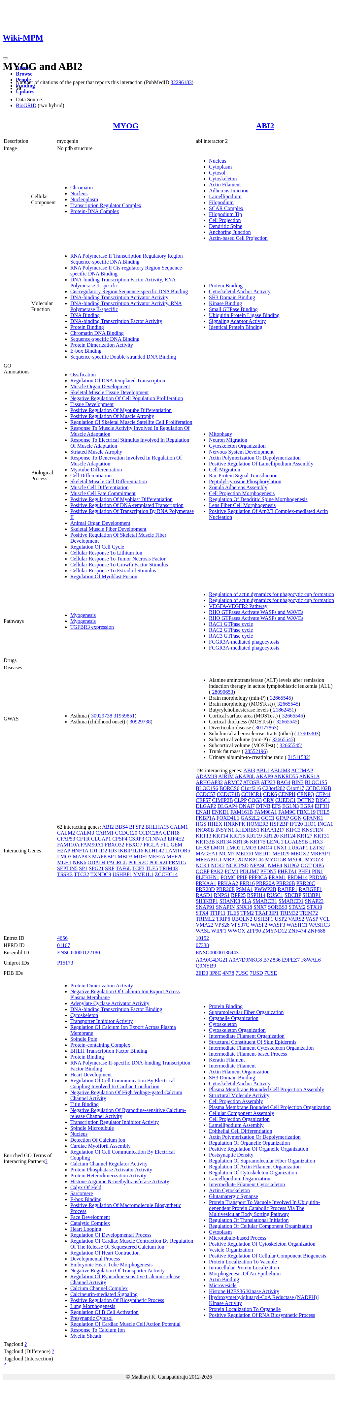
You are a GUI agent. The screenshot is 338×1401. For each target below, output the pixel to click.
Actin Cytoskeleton (229, 1190)
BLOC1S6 (207, 788)
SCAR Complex (226, 208)
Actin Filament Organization (239, 1071)
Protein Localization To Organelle (245, 1309)
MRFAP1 (320, 853)
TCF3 (138, 868)
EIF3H (322, 806)
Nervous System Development (241, 452)
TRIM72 (308, 913)
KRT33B (205, 841)
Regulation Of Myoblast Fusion (103, 576)
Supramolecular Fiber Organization (246, 1012)
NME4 (275, 865)
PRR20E (225, 889)
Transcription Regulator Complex (105, 205)
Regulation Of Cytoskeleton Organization (253, 1172)
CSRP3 (136, 839)
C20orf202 (273, 788)
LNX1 (280, 847)
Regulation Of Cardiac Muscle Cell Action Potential (125, 1324)
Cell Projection (225, 220)
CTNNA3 (156, 839)
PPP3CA (258, 877)
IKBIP (125, 850)
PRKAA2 (228, 883)
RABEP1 (287, 889)
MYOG (125, 125)
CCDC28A (150, 833)
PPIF (242, 877)
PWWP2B (265, 889)
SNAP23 (314, 901)
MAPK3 (81, 856)
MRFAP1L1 (209, 859)
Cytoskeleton (223, 178)
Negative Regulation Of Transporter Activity (117, 1270)
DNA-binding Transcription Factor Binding (116, 1009)
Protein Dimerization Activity (101, 345)
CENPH (286, 794)
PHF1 (304, 871)
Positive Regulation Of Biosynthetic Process (117, 1300)
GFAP (282, 818)
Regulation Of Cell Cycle (97, 547)
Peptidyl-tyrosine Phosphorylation (245, 481)
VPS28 (222, 925)
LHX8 (202, 847)
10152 (202, 938)
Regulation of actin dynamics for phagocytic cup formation (271, 594)
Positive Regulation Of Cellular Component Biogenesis (267, 1255)
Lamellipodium (225, 196)
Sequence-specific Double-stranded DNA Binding (123, 357)
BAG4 (283, 782)
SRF (109, 868)
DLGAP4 (227, 806)
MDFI (140, 856)
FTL (164, 844)
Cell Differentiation (91, 475)
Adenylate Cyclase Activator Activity (110, 1003)
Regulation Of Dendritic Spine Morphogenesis (258, 499)
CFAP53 (66, 839)
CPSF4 (119, 839)
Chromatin (81, 187)
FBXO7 (133, 844)
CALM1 (179, 827)
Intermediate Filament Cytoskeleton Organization (261, 1048)
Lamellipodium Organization (239, 1178)
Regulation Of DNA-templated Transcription (117, 380)
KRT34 (224, 841)
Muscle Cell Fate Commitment (103, 493)
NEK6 (79, 862)
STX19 (314, 907)
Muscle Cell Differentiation (99, 487)
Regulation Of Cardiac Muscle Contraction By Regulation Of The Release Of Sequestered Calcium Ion (131, 1244)
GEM (177, 844)
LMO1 (218, 847)
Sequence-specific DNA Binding (105, 339)
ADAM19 (206, 776)
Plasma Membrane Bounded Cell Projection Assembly (266, 1089)
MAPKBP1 (104, 856)
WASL (203, 931)
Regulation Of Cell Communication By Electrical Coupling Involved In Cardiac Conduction (122, 1083)
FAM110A (68, 844)
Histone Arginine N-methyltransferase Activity (119, 1181)
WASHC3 (319, 925)
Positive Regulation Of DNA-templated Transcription (127, 505)
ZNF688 (316, 931)
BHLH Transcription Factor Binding (108, 1051)
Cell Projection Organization (239, 1119)
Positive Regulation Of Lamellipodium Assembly (261, 463)
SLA (246, 901)
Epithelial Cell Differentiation (240, 1131)
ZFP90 (254, 931)
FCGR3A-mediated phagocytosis (244, 642)
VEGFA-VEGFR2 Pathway (238, 606)
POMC (227, 877)
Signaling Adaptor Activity (237, 321)
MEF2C (175, 856)
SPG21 (96, 868)
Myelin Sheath (85, 1336)
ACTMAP (302, 770)
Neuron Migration (228, 440)
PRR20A (265, 883)
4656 (62, 938)
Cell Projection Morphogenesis (242, 493)
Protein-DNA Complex (94, 211)
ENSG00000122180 (78, 952)
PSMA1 (244, 889)
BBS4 (121, 827)
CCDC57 (206, 794)
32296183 (181, 82)
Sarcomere (81, 1193)
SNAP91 (205, 907)
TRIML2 (205, 919)
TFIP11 (217, 913)
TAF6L (123, 868)
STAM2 (297, 907)
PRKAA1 (206, 883)
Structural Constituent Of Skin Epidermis (252, 1042)
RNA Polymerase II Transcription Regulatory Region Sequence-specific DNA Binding (126, 259)
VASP (311, 919)
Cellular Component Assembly (241, 1113)
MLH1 (64, 862)
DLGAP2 (206, 806)
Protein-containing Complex (100, 1045)
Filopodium (221, 202)
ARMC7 (233, 782)
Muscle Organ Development (100, 386)
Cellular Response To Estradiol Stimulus (113, 570)
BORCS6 (229, 788)
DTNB (263, 806)
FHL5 (323, 812)
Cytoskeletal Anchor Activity (240, 291)
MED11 (262, 853)
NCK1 (203, 865)
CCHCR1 (251, 794)
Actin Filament (225, 184)
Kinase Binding (225, 303)
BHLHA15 (157, 827)
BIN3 (298, 782)
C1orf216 (251, 788)
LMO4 (265, 847)
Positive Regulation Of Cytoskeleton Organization (262, 1244)
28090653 (222, 692)
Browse (24, 74)
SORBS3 (277, 907)
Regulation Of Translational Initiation (248, 1220)
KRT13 (203, 836)
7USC (242, 973)
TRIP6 (223, 919)
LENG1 (275, 841)
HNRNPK (235, 824)
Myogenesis (83, 615)
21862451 (283, 710)
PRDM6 (317, 877)
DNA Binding (85, 315)
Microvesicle (223, 1285)
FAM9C (286, 812)
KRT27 (304, 836)
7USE (270, 973)
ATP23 (268, 782)
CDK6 (270, 794)
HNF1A (79, 850)
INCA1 (325, 824)
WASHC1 (297, 925)
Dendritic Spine (225, 226)
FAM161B (241, 812)
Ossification (83, 374)
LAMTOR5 (177, 850)
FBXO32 (114, 844)
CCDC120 (126, 833)
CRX (268, 800)
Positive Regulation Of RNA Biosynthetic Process (262, 1315)
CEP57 (203, 800)
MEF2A (156, 856)
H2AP (63, 850)
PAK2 (217, 871)
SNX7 (260, 907)
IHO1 (310, 824)
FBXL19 (306, 812)
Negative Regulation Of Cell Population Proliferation (126, 398)
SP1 (83, 868)
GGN (296, 818)
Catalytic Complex (90, 1223)
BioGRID (26, 105)
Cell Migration (224, 469)
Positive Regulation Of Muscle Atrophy (112, 416)
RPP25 (238, 895)
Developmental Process (95, 1258)
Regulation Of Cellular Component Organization (260, 1226)
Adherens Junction (229, 190)
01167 (63, 945)
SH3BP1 (311, 895)
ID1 (93, 850)
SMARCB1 (265, 901)
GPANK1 (313, 818)
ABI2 (265, 125)
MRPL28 (233, 859)
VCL (324, 919)
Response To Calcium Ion (97, 1330)
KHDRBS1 (247, 830)
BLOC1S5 (316, 782)
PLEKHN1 (207, 877)
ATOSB (251, 782)
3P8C (215, 973)
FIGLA (151, 844)
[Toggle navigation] (5, 58)
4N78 (228, 973)
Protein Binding (87, 327)
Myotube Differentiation (96, 469)
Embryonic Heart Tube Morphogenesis (111, 1264)
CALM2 (66, 833)
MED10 (244, 853)
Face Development (90, 1217)
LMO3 (64, 856)
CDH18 (171, 833)
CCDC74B (228, 794)
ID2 (103, 850)
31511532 (298, 757)
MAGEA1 (207, 853)
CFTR (83, 839)
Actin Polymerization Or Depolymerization (255, 458)
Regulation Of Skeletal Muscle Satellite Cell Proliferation (131, 422)
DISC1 (323, 800)
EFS (276, 806)
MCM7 (227, 853)
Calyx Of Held (85, 1187)
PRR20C (305, 883)
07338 (202, 945)
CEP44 (323, 794)
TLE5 (152, 868)
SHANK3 (230, 901)
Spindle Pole (83, 1039)
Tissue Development (92, 404)
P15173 (65, 963)
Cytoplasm (220, 167)
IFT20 (296, 824)
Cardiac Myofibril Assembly (100, 1146)
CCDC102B (318, 788)
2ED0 (202, 973)
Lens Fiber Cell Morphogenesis (242, 505)
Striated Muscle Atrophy (96, 452)
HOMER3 (257, 824)
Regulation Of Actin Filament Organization (255, 1166)
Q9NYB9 (206, 966)
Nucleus (78, 193)
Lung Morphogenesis (92, 1306)
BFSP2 (136, 827)
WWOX (236, 931)
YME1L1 (143, 874)
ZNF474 (297, 931)
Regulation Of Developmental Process (111, 1235)
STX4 (202, 913)
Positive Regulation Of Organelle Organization (258, 1149)
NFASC (258, 865)
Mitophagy (220, 434)
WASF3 (276, 925)
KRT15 (237, 836)
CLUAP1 (101, 839)
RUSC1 (275, 895)
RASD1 (204, 895)
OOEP (202, 871)
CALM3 (85, 833)
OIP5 (318, 865)
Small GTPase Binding (233, 309)
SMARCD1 (291, 901)
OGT (306, 865)
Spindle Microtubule (92, 1128)
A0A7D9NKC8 (245, 960)
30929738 (101, 715)
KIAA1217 (273, 830)
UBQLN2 (241, 919)
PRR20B (285, 883)
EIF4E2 (176, 839)
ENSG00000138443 (217, 952)
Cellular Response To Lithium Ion (106, 553)
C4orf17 (295, 788)
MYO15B (275, 859)
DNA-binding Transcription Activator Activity (119, 297)
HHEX (215, 824)
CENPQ (305, 794)
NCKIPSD (237, 865)
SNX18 (244, 907)
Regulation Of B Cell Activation (104, 1312)
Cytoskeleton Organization (237, 446)
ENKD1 (220, 812)
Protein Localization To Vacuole (243, 1261)
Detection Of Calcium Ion (97, 1140)
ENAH (203, 812)
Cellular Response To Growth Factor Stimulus (119, 564)
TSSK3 (65, 874)
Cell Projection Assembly (236, 1101)
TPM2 (247, 913)
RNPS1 (222, 895)
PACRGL (117, 862)
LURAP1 (298, 847)
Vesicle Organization (231, 1250)
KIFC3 (293, 830)
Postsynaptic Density (231, 1155)
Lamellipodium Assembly (236, 1125)
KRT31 (321, 836)
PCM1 (232, 871)
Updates (25, 91)
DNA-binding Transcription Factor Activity (116, 321)
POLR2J (158, 862)
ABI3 (249, 770)
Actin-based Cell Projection (238, 238)
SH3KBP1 (207, 901)
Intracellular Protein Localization (244, 1267)
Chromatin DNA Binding (97, 333)
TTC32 (81, 874)
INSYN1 (224, 830)
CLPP (240, 800)
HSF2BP (279, 824)
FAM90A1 (92, 844)
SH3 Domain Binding (232, 297)
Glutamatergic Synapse (233, 1196)
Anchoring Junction (230, 232)
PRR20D (205, 889)
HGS (201, 824)
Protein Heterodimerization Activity (108, 1175)
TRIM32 (289, 913)
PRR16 (247, 883)
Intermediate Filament (232, 1065)
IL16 (138, 850)
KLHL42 (154, 850)
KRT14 (220, 836)
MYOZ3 (314, 859)
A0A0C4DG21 (212, 960)
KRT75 (257, 841)
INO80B (205, 830)
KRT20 (271, 836)
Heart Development (91, 1074)
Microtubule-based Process (237, 1238)
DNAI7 (247, 806)
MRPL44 (254, 859)
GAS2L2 (250, 818)
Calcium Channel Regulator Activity (109, 1163)
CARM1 (104, 833)
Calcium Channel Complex (99, 1288)
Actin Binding (224, 1279)
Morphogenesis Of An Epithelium (245, 1273)
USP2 (281, 919)
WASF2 (259, 925)
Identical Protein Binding (235, 327)
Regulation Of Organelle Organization (249, 1143)
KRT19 (254, 836)
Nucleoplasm (84, 199)
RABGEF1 (310, 889)
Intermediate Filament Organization (247, 1036)
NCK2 (218, 865)
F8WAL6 (311, 960)
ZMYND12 (274, 931)
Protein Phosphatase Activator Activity (111, 1169)
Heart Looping (85, 1229)
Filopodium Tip (225, 214)
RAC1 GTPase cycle (231, 624)
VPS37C (240, 925)
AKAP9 (264, 776)
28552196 (255, 751)
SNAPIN (225, 907)
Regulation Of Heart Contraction (105, 1253)
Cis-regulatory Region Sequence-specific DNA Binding (129, 291)
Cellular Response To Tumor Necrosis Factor (118, 558)
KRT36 (241, 841)
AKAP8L (245, 776)
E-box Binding (86, 351)
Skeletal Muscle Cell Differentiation (108, 481)
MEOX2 (300, 853)
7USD (256, 973)
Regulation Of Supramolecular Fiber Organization (262, 1160)
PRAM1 (277, 877)
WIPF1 (218, 931)
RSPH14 (256, 895)
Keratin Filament (227, 1060)
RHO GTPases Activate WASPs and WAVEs (256, 612)
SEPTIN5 (67, 868)
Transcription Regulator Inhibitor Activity (114, 1122)
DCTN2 (305, 800)
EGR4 (307, 806)
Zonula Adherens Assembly (238, 487)
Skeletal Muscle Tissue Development (109, 392)
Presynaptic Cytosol (91, 1318)
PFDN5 (268, 871)
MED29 (280, 853)
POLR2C (138, 862)
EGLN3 (290, 806)
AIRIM (226, 776)
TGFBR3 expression (92, 627)
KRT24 (287, 836)
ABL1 (262, 770)
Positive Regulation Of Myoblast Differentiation (121, 499)
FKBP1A (205, 818)
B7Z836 (272, 960)
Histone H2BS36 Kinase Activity (244, 1291)
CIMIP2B (222, 800)
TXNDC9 (100, 874)
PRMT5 (177, 862)
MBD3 (125, 856)
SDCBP (293, 895)
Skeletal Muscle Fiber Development (108, 529)
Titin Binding (84, 1104)
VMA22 (204, 925)
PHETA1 (287, 871)
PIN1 (317, 871)
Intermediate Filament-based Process (248, 1054)
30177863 (266, 727)
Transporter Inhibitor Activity (101, 1021)
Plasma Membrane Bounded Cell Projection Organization (270, 1107)
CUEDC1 (285, 800)
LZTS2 (317, 847)
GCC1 (268, 818)
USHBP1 (122, 874)
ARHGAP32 (209, 782)
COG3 (255, 800)
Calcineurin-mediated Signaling (104, 1294)
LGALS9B (296, 841)
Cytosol (217, 172)
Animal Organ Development (100, 523)
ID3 (113, 850)
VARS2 (296, 919)
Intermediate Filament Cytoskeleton (247, 1184)
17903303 (308, 733)
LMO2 (233, 847)
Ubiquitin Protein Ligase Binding (244, 315)
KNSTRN (312, 830)
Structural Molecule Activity (239, 1095)
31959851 (124, 715)
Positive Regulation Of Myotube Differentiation (121, 410)
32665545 (280, 698)
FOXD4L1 (228, 818)
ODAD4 (96, 862)
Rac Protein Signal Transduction (243, 475)
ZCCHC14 (166, 874)
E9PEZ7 (291, 960)
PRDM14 (297, 877)
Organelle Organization (233, 1018)
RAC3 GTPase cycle (231, 636)
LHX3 (316, 841)
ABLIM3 (280, 770)
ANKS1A (309, 776)
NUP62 (291, 865)
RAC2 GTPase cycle (231, 630)
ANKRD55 (286, 776)
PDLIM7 (249, 871)
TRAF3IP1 (267, 913)
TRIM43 (168, 868)
